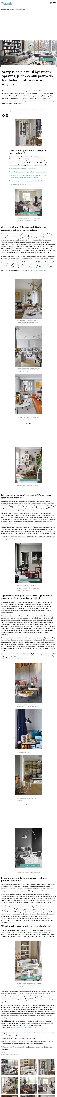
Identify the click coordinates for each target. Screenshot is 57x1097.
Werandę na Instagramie (16, 1046)
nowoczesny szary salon (47, 899)
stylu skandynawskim (42, 931)
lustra (36, 653)
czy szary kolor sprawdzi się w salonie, (23, 168)
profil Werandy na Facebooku (16, 1040)
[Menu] (54, 3)
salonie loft (6, 1004)
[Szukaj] (51, 3)
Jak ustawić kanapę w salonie (17, 536)
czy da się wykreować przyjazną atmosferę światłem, (27, 180)
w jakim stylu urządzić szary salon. (22, 184)
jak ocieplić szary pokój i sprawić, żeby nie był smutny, (28, 172)
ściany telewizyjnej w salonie (37, 270)
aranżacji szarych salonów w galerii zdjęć (24, 1026)
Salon (4, 67)
